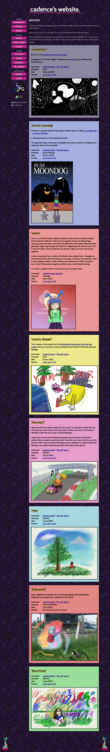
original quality (49, 66)
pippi (72, 59)
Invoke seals (17, 105)
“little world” (38, 589)
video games (19, 42)
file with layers (63, 66)
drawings (19, 62)
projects (19, 54)
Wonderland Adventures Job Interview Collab (61, 345)
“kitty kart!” (38, 422)
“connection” (39, 49)
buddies (19, 74)
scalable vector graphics (53, 273)
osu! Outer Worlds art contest (54, 54)
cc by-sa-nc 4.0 (49, 74)
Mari (79, 59)
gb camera (19, 66)
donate (19, 30)
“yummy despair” (41, 339)
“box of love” (38, 671)
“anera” (35, 233)
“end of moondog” (42, 125)
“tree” (34, 510)
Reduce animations (19, 102)
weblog (19, 38)
